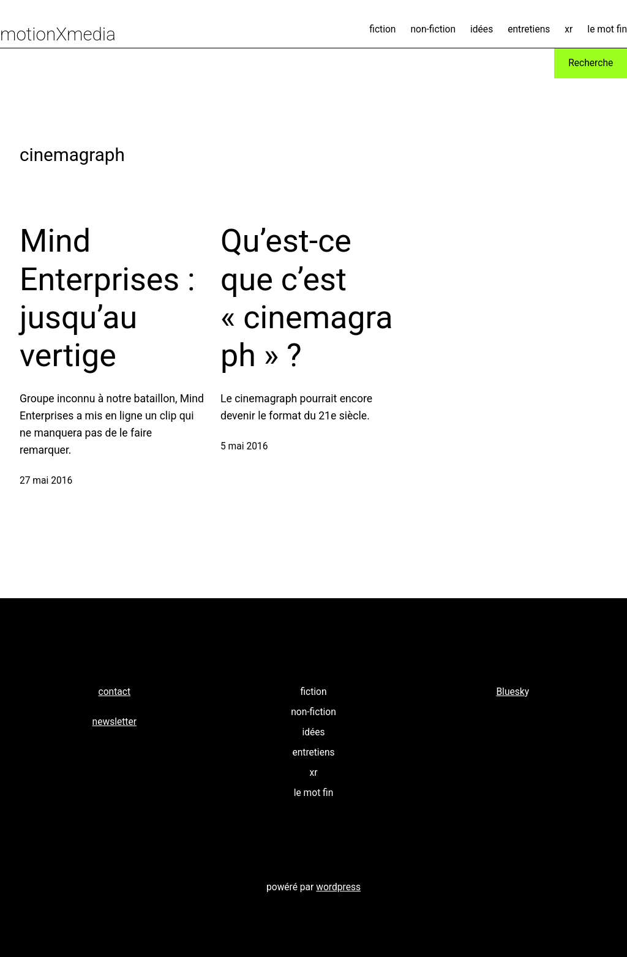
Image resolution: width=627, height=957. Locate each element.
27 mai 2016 (46, 480)
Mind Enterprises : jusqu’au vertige (107, 298)
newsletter (114, 721)
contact (114, 691)
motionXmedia (58, 34)
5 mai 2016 (244, 446)
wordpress (338, 887)
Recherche (590, 63)
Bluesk (510, 691)
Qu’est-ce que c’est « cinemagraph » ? (306, 298)
